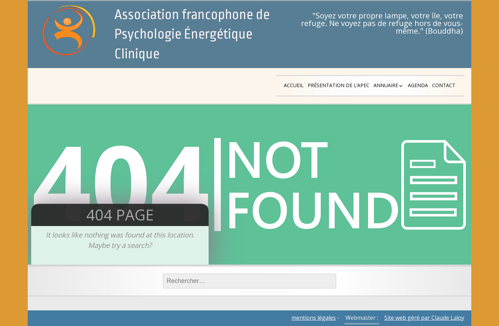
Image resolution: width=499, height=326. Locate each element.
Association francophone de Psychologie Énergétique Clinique (192, 34)
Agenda (418, 85)
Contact (443, 85)
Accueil (294, 85)
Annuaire (386, 85)
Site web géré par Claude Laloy (424, 317)
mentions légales (313, 317)
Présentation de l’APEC (338, 85)
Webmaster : (361, 317)
